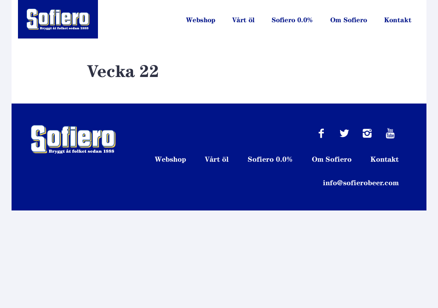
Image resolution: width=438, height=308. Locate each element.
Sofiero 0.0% (292, 20)
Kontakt (397, 20)
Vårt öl (243, 20)
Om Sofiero (348, 20)
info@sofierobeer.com (361, 182)
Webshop (200, 20)
